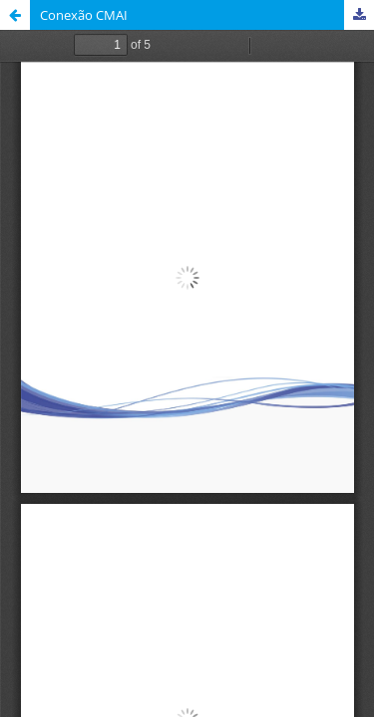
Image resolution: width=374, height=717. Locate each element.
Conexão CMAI (84, 15)
